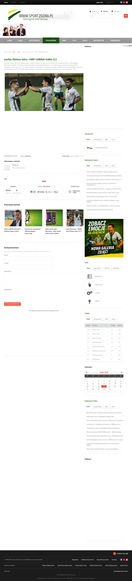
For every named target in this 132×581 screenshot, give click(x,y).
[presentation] (23, 295)
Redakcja (14, 2)
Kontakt (22, 2)
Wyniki (93, 301)
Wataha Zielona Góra (96, 565)
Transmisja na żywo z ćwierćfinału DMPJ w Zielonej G (103, 428)
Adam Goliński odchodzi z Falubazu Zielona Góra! (102, 172)
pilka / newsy (75, 156)
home (13, 52)
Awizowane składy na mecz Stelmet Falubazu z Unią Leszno (103, 201)
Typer (88, 268)
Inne (64, 40)
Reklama (94, 11)
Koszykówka (34, 40)
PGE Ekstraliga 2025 (97, 148)
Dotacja (105, 11)
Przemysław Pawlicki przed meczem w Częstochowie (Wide (103, 444)
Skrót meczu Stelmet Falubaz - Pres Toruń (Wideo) (102, 449)
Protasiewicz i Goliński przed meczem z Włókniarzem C (104, 424)
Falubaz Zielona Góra (48, 565)
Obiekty (107, 268)
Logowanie (99, 2)
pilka (19, 52)
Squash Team (124, 565)
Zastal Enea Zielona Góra (65, 565)
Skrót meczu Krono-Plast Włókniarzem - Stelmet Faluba (104, 432)
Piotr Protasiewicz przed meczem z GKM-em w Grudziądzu (105, 420)
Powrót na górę (122, 554)
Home (6, 2)
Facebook (121, 2)
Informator (98, 40)
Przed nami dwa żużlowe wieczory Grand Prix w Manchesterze (101, 184)
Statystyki (117, 11)
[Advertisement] (74, 29)
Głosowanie (94, 285)
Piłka (106, 139)
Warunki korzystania (103, 560)
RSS (127, 2)
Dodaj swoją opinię (76, 191)
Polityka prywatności (87, 560)
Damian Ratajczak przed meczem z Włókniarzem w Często (105, 440)
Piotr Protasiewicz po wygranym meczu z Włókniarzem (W (105, 436)
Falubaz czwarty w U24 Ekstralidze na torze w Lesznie (103, 206)
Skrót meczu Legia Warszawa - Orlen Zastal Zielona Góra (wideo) (53, 231)
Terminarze (115, 40)
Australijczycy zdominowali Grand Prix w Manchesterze (104, 179)
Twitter (124, 2)
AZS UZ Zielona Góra (111, 565)
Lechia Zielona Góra (81, 565)
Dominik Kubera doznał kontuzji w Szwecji (100, 210)
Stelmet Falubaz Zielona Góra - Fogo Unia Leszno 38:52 (104, 189)
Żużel (20, 40)
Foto (74, 40)
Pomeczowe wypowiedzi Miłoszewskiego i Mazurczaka (32, 231)
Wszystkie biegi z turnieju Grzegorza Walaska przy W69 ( (104, 413)
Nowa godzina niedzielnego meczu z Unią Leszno (102, 196)
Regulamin (75, 560)
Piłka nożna (51, 40)
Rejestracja (109, 2)
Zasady (93, 293)
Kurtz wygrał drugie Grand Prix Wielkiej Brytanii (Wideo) (104, 176)
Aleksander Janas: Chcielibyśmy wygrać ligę (100, 416)
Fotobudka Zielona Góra (121, 571)
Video (84, 40)
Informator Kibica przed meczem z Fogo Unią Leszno (103, 193)
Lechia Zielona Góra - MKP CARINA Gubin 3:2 (30, 59)
